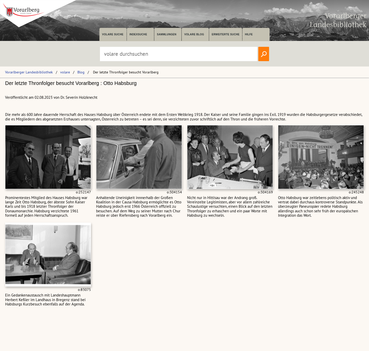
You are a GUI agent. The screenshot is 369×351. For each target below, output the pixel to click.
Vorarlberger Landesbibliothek (29, 72)
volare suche (113, 34)
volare (65, 72)
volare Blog (194, 34)
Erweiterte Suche (226, 34)
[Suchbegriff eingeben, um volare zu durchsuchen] (178, 54)
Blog (81, 72)
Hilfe (249, 34)
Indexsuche (138, 34)
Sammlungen (166, 34)
